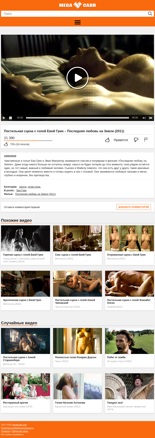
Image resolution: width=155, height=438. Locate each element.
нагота (22, 186)
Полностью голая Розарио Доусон (75, 357)
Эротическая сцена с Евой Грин (22, 300)
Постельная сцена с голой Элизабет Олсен (129, 301)
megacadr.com (19, 424)
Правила (5, 431)
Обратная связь (20, 431)
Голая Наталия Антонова (70, 402)
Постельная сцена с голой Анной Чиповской (75, 301)
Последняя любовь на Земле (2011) (35, 194)
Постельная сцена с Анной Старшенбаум (19, 359)
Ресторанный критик (15, 402)
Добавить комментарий (133, 207)
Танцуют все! (115, 402)
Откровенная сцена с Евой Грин (126, 254)
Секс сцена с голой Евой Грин (73, 254)
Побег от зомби (116, 357)
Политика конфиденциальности (17, 428)
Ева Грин (22, 190)
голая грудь (34, 186)
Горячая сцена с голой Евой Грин (23, 254)
